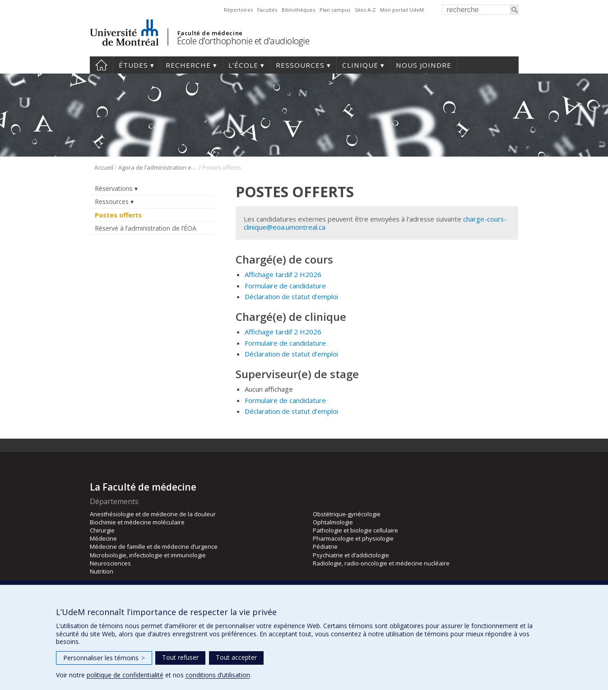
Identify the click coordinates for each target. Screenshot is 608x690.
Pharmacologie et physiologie (353, 538)
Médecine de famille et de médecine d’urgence (154, 546)
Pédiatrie (325, 546)
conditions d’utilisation (218, 675)
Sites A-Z (365, 9)
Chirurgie (102, 530)
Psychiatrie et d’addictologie (351, 555)
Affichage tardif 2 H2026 (283, 274)
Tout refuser (180, 657)
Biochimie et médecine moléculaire (137, 522)
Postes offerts (118, 215)
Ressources (300, 64)
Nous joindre (423, 64)
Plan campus (335, 9)
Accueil (101, 65)
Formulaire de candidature (285, 285)
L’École (243, 64)
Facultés (267, 9)
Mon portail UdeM (402, 9)
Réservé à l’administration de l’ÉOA (145, 228)
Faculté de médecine (210, 33)
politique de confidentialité (125, 675)
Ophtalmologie (333, 522)
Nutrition (101, 571)
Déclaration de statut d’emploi (291, 296)
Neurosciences (110, 563)
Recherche (188, 64)
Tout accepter (236, 657)
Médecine (103, 538)
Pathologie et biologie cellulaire (355, 530)
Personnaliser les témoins (104, 657)
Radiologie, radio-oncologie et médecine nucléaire (381, 563)
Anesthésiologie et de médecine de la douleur (153, 514)
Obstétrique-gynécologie (347, 514)
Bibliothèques (298, 9)
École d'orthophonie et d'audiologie (243, 41)
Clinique (360, 64)
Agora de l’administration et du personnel (157, 167)
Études (133, 64)
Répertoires (238, 9)
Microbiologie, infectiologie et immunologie (148, 555)
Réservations (114, 188)
